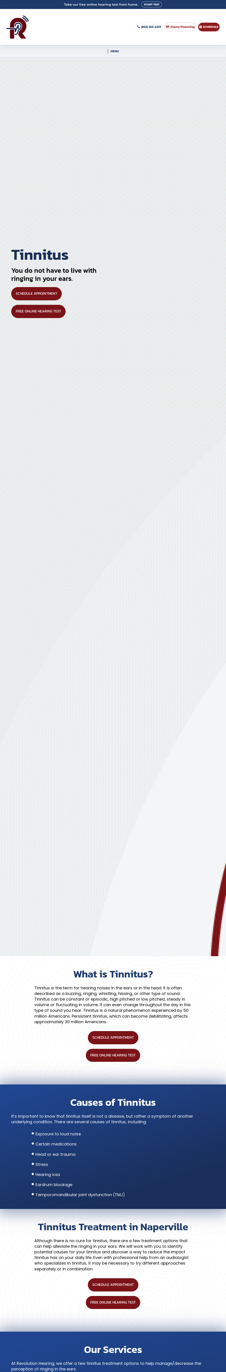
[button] (113, 51)
